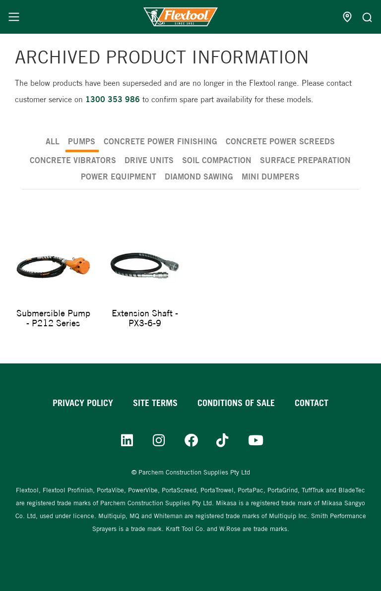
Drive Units (149, 160)
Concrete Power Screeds (280, 141)
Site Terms (155, 403)
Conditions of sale (236, 403)
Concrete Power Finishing (160, 141)
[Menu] (14, 17)
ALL (53, 141)
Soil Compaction (217, 160)
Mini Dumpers (271, 176)
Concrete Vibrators (73, 160)
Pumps (81, 141)
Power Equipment (118, 176)
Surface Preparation (305, 160)
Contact (311, 403)
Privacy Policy (83, 403)
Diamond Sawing (199, 176)
